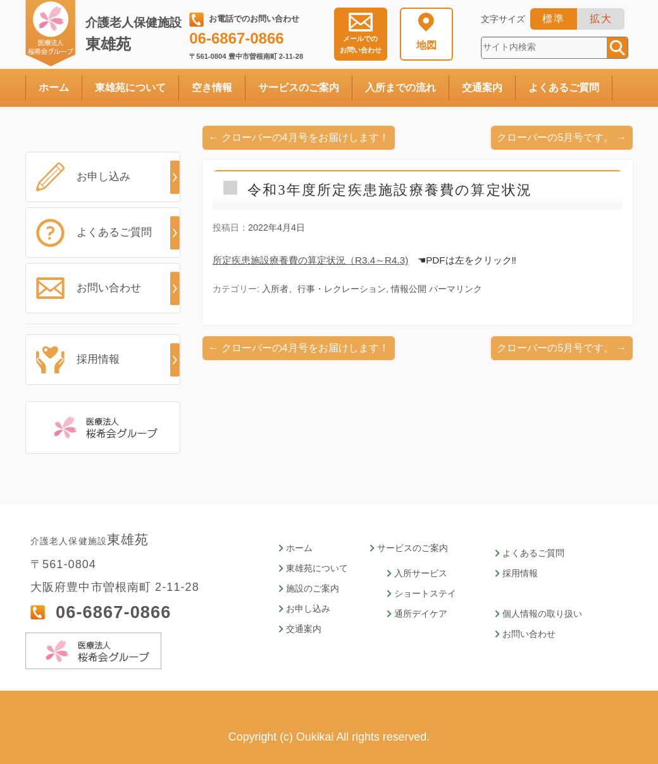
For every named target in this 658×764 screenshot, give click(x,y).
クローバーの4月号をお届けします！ (299, 137)
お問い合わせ (361, 44)
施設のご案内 (312, 588)
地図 (426, 45)
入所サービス (420, 573)
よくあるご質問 (563, 87)
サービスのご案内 (298, 87)
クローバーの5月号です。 (561, 137)
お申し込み (100, 176)
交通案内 (482, 87)
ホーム (54, 87)
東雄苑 (136, 34)
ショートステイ (425, 593)
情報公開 (408, 289)
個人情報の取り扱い (542, 614)
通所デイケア (420, 614)
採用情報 (96, 359)
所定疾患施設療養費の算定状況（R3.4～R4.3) (310, 260)
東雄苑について (130, 87)
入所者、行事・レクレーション (324, 289)
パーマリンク (455, 289)
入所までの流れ (400, 87)
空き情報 (212, 87)
